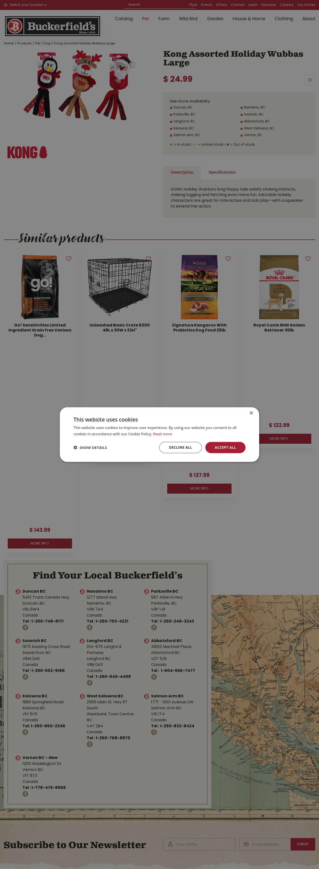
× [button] (251, 413)
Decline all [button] (180, 447)
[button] (90, 447)
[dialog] (159, 434)
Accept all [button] (225, 447)
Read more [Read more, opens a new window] (162, 433)
